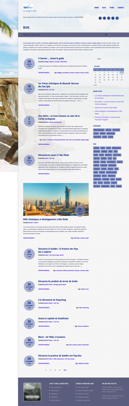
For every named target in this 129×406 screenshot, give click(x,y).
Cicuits (109, 403)
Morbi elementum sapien (84, 383)
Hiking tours (54, 383)
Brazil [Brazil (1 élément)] (96, 149)
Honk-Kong (86, 303)
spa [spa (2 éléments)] (95, 176)
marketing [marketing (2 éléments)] (97, 169)
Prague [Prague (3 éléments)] (118, 173)
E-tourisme (52, 138)
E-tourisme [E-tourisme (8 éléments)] (112, 159)
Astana (80, 321)
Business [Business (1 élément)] (108, 149)
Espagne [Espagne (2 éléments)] (96, 163)
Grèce (68, 138)
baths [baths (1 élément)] (103, 143)
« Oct (94, 85)
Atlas (72, 339)
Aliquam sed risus (82, 386)
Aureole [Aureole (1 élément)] (96, 143)
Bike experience (55, 380)
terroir (87, 285)
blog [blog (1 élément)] (115, 146)
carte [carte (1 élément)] (109, 153)
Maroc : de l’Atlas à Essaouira (50, 331)
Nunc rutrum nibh (82, 380)
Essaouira (76, 339)
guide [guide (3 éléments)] (96, 166)
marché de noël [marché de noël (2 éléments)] (111, 166)
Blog (104, 7)
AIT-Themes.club (40, 403)
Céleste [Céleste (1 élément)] (96, 159)
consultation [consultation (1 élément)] (111, 156)
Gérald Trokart (48, 280)
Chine (80, 303)
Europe (56, 61)
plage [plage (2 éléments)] (112, 173)
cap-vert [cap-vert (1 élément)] (96, 153)
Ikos (72, 138)
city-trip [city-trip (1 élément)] (96, 156)
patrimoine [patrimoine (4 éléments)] (97, 173)
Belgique (61, 72)
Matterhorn (54, 386)
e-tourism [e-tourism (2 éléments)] (104, 159)
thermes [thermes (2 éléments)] (107, 176)
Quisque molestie (82, 389)
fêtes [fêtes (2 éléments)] (116, 163)
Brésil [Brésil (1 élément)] (101, 149)
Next (65, 363)
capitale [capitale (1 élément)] (103, 153)
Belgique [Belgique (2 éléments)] (97, 146)
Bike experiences (57, 353)
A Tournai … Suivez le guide (50, 58)
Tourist (35, 220)
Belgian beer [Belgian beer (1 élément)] (116, 143)
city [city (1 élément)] (114, 153)
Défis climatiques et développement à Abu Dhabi (44, 216)
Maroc (81, 339)
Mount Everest (55, 392)
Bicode (45, 89)
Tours (112, 7)
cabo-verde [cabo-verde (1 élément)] (116, 149)
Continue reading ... (44, 72)
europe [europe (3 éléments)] (104, 163)
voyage (87, 138)
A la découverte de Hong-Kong (51, 295)
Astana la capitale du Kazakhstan (52, 313)
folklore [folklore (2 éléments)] (110, 163)
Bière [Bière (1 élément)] (110, 146)
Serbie (83, 285)
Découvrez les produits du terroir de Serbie (56, 277)
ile (74, 138)
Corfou (47, 138)
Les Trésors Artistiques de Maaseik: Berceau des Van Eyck (58, 84)
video (87, 235)
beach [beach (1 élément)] (108, 143)
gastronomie (56, 120)
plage (83, 138)
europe (57, 138)
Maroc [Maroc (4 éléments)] (104, 169)
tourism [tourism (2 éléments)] (114, 176)
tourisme (77, 72)
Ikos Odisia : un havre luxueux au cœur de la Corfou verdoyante (57, 116)
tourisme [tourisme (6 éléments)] (97, 179)
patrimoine (67, 72)
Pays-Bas (77, 267)
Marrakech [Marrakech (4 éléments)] (111, 169)
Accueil (103, 403)
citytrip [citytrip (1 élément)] (103, 156)
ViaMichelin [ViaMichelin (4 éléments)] (105, 179)
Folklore (102, 128)
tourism (73, 72)
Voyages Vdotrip (48, 61)
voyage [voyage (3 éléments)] (119, 179)
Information (62, 61)
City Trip (51, 89)
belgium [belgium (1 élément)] (104, 146)
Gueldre (67, 267)
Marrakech (86, 339)
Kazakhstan (86, 321)
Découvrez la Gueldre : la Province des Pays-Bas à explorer (59, 247)
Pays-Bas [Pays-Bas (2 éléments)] (106, 173)
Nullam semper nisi (83, 392)
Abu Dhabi (77, 235)
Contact (121, 7)
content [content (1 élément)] (119, 156)
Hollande (81, 357)
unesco (87, 72)
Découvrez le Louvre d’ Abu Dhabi (52, 152)
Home (96, 7)
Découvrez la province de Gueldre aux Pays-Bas (58, 349)
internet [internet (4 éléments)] (102, 166)
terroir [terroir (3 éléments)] (100, 176)
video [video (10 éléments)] (112, 179)
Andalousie (54, 389)
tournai (82, 72)
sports (105, 132)
